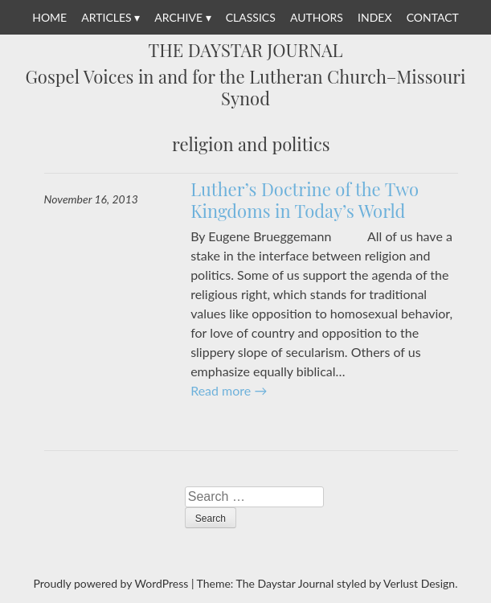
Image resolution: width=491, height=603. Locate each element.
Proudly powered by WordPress (111, 583)
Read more (228, 390)
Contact (433, 17)
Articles (106, 17)
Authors (316, 17)
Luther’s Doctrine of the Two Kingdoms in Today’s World (304, 200)
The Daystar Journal (246, 50)
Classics (251, 17)
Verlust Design (419, 583)
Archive (178, 17)
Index (374, 17)
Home (49, 17)
